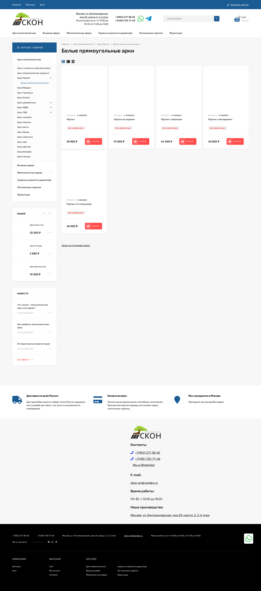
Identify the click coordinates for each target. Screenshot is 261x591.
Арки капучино (25, 136)
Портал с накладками (220, 119)
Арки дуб (22, 141)
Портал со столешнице (79, 203)
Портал (71, 119)
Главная (16, 4)
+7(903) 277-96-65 (125, 16)
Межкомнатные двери (96, 575)
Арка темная (23, 156)
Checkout (53, 575)
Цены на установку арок (76, 245)
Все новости (25, 360)
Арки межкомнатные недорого (33, 73)
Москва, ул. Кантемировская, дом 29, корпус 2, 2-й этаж (170, 515)
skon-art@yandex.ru (144, 483)
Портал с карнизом (171, 119)
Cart (51, 566)
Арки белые (23, 132)
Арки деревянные (26, 102)
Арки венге (23, 127)
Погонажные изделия (128, 570)
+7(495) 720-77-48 (125, 20)
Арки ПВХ (22, 112)
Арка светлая (24, 146)
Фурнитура (123, 575)
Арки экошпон (24, 117)
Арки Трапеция (25, 92)
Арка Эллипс (23, 97)
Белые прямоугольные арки (35, 82)
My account (54, 570)
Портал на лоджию (124, 119)
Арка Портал (23, 77)
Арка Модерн (24, 87)
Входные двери (93, 570)
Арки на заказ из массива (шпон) (33, 68)
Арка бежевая (24, 151)
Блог (42, 4)
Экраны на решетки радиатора (132, 566)
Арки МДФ (22, 107)
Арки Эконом (24, 122)
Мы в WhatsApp (144, 465)
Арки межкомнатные (96, 566)
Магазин (30, 4)
